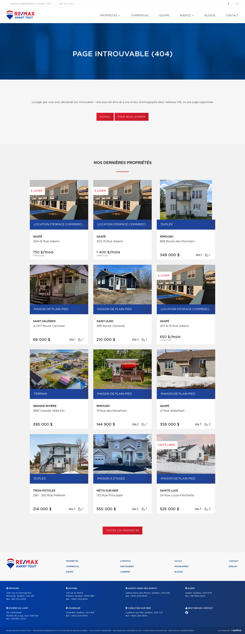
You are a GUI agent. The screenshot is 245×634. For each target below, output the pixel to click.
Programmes (182, 566)
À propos (125, 561)
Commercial (140, 15)
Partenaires (127, 566)
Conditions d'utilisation (155, 630)
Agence (185, 15)
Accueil (105, 117)
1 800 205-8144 (79, 599)
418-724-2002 (66, 4)
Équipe (164, 15)
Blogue (210, 15)
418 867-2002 (18, 619)
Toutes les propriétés (122, 531)
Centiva (236, 630)
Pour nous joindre (131, 117)
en (237, 4)
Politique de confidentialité (127, 630)
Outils (178, 561)
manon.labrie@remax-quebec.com (30, 4)
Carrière (125, 572)
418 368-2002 (197, 596)
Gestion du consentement (181, 630)
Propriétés (108, 15)
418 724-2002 (18, 599)
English (233, 566)
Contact (232, 15)
